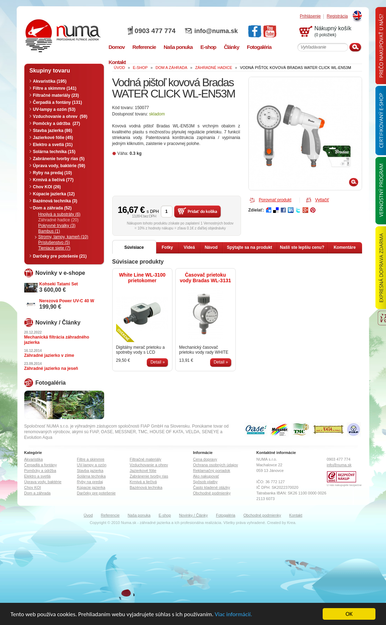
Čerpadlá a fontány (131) (57, 102)
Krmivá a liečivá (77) (53, 179)
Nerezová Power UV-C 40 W (66, 300)
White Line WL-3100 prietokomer (142, 277)
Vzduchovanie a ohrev (149, 465)
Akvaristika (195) (50, 81)
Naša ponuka (139, 515)
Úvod (88, 515)
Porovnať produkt (275, 199)
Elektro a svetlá (37, 476)
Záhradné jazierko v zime (49, 355)
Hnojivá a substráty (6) (59, 214)
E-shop (165, 515)
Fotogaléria (225, 515)
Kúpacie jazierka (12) (54, 193)
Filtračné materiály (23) (56, 95)
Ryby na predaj (90, 482)
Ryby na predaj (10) (52, 172)
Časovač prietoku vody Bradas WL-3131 (205, 277)
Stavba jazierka (90, 470)
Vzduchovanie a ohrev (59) (60, 116)
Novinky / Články (193, 515)
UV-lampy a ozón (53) (54, 109)
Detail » (158, 362)
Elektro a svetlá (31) (53, 144)
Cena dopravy (205, 459)
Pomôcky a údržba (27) (56, 123)
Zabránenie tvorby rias (149, 476)
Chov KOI (32, 487)
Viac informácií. (233, 614)
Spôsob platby (205, 482)
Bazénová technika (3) (55, 200)
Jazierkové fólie (143, 470)
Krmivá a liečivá (143, 482)
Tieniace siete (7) (54, 248)
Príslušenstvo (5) (54, 242)
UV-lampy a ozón (92, 465)
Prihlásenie (310, 16)
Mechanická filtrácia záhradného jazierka (56, 340)
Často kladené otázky (211, 487)
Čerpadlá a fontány (40, 465)
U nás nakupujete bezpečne (344, 485)
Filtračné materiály (146, 459)
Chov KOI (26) (47, 186)
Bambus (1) (49, 231)
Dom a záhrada (37, 493)
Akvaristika (33, 459)
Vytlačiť (322, 199)
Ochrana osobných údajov (215, 465)
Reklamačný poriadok (211, 470)
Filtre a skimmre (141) (54, 88)
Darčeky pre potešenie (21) (60, 256)
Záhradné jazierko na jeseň (51, 368)
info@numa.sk (216, 30)
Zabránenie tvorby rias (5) (59, 158)
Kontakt (295, 515)
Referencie (110, 515)
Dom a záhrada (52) (52, 208)
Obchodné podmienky (212, 493)
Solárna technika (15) (54, 151)
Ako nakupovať (206, 476)
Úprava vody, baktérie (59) (59, 165)
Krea (291, 522)
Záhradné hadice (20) (58, 219)
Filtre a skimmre (91, 459)
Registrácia (337, 16)
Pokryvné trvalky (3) (57, 225)
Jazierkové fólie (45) (53, 137)
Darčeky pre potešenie (96, 493)
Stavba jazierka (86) (52, 130)
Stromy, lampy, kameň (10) (63, 236)
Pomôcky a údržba (40, 470)
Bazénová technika (146, 487)
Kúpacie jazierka (91, 487)
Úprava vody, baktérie (43, 482)
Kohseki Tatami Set (58, 284)
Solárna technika (91, 476)
